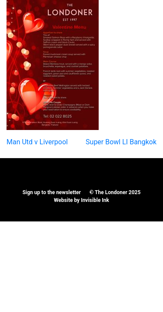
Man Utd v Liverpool (37, 142)
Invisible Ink (95, 200)
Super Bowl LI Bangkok (121, 142)
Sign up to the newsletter (52, 192)
